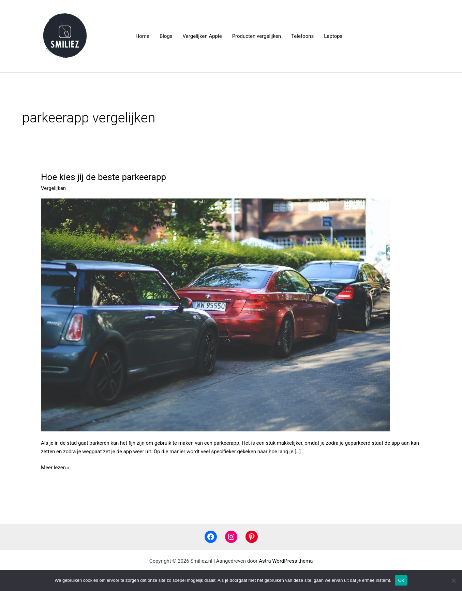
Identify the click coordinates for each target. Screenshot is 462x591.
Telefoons (302, 36)
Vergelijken (53, 188)
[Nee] (453, 580)
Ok (401, 580)
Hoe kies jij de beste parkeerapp (103, 177)
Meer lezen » (55, 467)
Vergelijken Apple (202, 36)
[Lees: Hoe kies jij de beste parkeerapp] (215, 314)
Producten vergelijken (256, 36)
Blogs (166, 36)
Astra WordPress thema (286, 561)
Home (142, 36)
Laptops (333, 36)
